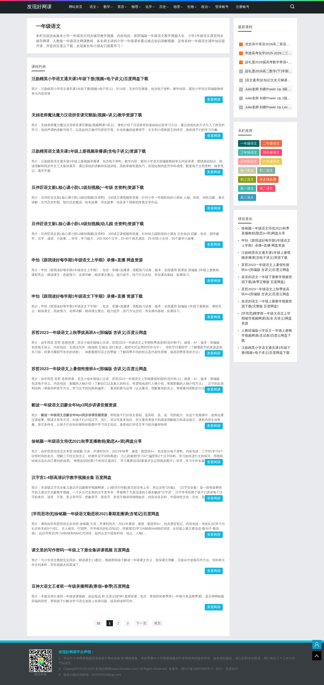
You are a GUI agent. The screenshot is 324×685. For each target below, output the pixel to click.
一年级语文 (248, 143)
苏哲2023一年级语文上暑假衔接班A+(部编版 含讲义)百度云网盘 (89, 369)
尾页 (157, 623)
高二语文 (266, 188)
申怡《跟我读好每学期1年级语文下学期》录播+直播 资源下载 (87, 296)
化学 (148, 7)
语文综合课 (267, 179)
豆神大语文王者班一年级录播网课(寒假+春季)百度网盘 (81, 586)
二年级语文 (271, 143)
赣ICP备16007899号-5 (197, 669)
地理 (176, 7)
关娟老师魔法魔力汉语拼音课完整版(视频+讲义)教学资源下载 (87, 115)
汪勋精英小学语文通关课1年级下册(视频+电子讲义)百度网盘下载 (90, 79)
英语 (120, 7)
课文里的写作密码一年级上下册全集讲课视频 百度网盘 (81, 550)
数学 (107, 7)
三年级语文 (248, 152)
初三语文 (247, 179)
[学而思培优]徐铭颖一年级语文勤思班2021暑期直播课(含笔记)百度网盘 (95, 514)
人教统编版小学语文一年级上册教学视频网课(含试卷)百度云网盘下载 (266, 335)
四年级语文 (271, 152)
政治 (204, 7)
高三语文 (247, 197)
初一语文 (247, 170)
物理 (134, 7)
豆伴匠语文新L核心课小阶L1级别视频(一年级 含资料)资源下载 (88, 187)
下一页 (141, 623)
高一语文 (247, 188)
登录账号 (222, 7)
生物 (190, 7)
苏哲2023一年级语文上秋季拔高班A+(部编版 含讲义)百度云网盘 (89, 332)
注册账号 (242, 7)
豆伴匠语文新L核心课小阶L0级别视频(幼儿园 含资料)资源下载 (88, 224)
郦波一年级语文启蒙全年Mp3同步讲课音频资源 (74, 405)
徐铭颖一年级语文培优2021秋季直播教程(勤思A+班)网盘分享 (87, 441)
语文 (93, 7)
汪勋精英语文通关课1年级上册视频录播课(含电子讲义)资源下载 (89, 151)
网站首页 (75, 7)
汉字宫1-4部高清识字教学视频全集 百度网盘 (71, 477)
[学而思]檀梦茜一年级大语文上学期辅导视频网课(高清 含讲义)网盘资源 (266, 318)
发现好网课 (39, 6)
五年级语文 (248, 161)
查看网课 (213, 99)
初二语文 (266, 170)
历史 (162, 7)
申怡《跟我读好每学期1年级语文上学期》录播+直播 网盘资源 (87, 260)
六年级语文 (271, 161)
